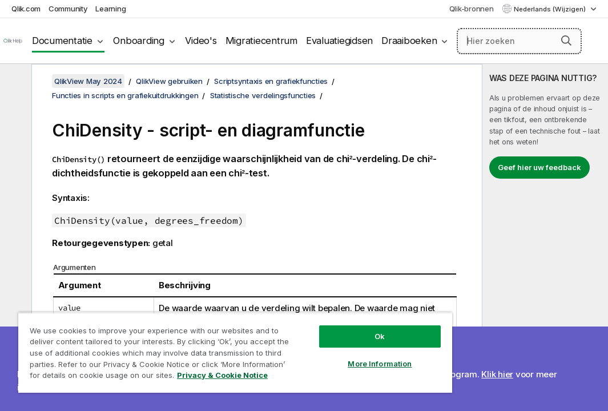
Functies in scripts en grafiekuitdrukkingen (125, 95)
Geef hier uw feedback (539, 167)
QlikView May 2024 (88, 81)
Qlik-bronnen (471, 8)
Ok (311, 316)
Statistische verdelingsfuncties (263, 95)
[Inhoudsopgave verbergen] (14, 81)
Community (68, 8)
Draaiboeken (409, 40)
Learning (110, 8)
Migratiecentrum (261, 40)
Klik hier (497, 374)
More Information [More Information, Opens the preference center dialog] (311, 343)
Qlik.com (26, 8)
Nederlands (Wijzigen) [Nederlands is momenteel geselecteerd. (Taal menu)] (550, 9)
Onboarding (138, 40)
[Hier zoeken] (519, 41)
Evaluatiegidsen (339, 40)
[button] (566, 40)
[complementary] (545, 237)
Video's (200, 40)
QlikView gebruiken (169, 81)
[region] (194, 342)
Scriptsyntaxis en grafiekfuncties (271, 81)
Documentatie (62, 40)
